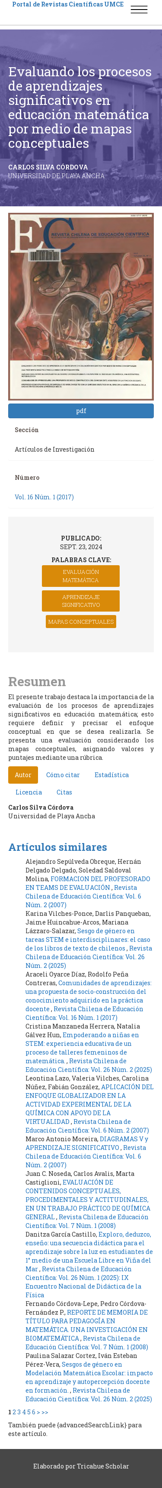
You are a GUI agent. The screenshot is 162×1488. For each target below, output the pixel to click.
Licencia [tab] (29, 792)
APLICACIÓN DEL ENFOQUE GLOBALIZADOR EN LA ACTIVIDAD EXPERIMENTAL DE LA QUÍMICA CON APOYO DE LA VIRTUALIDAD (89, 1104)
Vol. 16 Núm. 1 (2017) (44, 497)
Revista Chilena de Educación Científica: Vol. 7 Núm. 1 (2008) (87, 1221)
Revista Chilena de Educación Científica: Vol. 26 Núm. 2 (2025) (88, 957)
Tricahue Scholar (103, 1466)
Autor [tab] (23, 775)
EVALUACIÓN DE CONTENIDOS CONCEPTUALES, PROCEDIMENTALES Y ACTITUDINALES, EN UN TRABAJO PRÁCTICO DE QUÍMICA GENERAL (87, 1199)
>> (44, 1412)
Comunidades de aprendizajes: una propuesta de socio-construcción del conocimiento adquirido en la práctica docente (88, 996)
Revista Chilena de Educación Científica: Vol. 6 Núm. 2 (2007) (83, 896)
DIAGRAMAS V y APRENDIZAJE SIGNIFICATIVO (86, 1143)
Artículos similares (57, 847)
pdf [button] (81, 411)
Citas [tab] (64, 792)
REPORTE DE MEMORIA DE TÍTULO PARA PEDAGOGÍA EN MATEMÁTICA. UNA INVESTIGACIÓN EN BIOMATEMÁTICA (86, 1325)
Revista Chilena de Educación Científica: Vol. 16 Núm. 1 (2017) (84, 1013)
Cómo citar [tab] (63, 775)
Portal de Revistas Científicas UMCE (68, 4)
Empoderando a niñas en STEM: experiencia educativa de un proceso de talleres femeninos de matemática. (82, 1048)
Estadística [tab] (112, 775)
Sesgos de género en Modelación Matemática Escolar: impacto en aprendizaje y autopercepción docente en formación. (89, 1377)
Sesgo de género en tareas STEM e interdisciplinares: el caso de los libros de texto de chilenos (87, 939)
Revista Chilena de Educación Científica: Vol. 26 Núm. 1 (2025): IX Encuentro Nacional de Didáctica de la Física (83, 1282)
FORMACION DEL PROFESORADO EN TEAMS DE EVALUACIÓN (87, 883)
